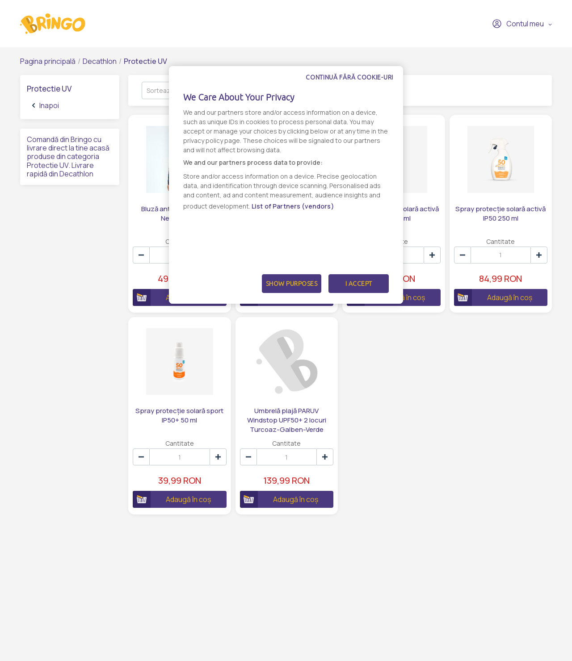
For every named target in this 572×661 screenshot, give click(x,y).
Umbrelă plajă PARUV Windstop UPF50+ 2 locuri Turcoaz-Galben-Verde (286, 420)
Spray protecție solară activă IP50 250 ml (500, 213)
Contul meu (518, 24)
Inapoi (45, 105)
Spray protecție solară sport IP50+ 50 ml (179, 415)
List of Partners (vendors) (293, 206)
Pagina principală (48, 61)
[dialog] (286, 185)
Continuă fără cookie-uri (349, 77)
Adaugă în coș (493, 297)
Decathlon (100, 61)
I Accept (358, 283)
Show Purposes (292, 283)
